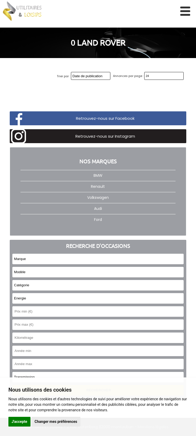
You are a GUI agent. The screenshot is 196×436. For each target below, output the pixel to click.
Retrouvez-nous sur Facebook (105, 118)
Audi (98, 208)
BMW (98, 175)
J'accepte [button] (19, 421)
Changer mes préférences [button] (56, 421)
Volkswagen (98, 197)
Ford (98, 219)
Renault (98, 186)
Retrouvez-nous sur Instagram (105, 136)
